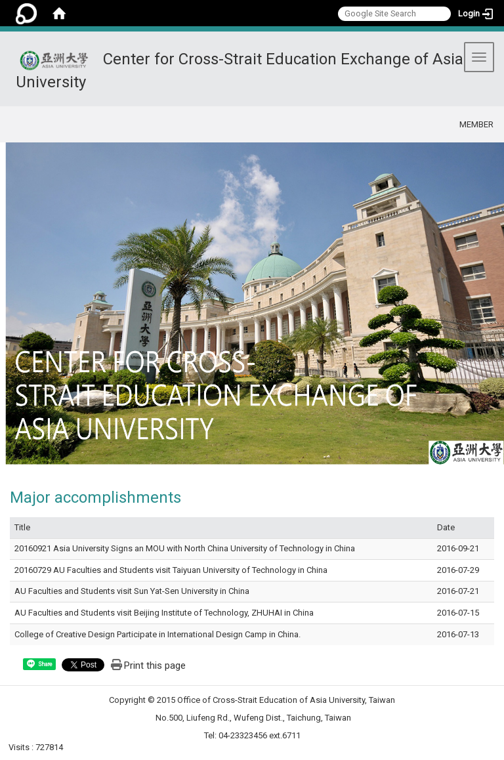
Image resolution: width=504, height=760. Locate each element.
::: (428, 122)
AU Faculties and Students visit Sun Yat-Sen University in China (131, 591)
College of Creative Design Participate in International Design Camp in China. (157, 634)
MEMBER (476, 124)
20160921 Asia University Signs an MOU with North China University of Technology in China (184, 548)
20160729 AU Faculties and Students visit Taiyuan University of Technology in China (170, 570)
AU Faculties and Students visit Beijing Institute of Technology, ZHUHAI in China (164, 613)
